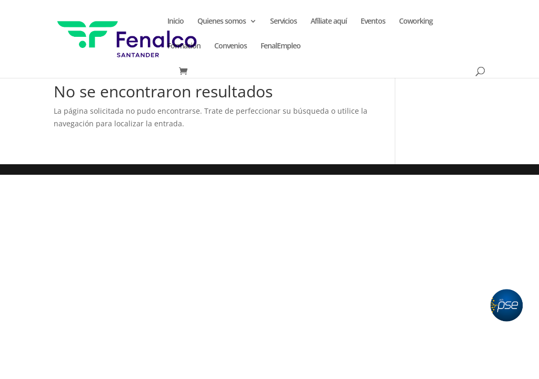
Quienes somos (221, 21)
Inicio (175, 21)
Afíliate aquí (329, 21)
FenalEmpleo (281, 46)
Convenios (230, 46)
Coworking (416, 21)
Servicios (283, 21)
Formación (184, 46)
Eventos (373, 21)
